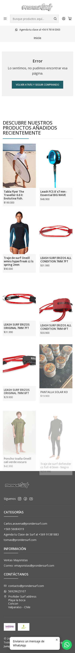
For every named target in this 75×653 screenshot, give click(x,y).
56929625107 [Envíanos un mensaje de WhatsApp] (15, 591)
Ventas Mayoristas (16, 560)
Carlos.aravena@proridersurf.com (25, 523)
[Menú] (5, 18)
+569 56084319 (14, 529)
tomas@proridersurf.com (20, 540)
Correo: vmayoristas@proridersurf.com (29, 565)
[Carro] (70, 18)
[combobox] (34, 19)
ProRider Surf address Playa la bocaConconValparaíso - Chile (20, 602)
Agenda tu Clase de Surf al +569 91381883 (31, 534)
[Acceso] (63, 18)
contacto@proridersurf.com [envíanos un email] (24, 586)
